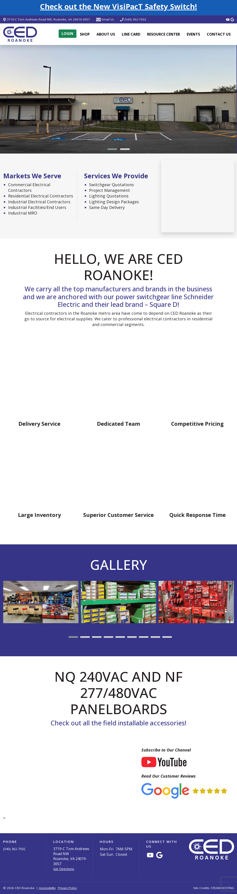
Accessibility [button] (47, 888)
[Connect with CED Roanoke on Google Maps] (232, 19)
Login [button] (67, 33)
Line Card (131, 34)
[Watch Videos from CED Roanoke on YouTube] (228, 19)
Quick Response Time (197, 515)
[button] (112, 149)
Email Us (108, 19)
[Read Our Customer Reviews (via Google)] (184, 790)
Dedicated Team (118, 424)
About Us (106, 34)
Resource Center (163, 34)
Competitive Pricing (197, 424)
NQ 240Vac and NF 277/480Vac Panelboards (118, 692)
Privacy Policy (67, 888)
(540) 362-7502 (135, 19)
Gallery (118, 565)
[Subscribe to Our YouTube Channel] (163, 761)
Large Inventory (39, 515)
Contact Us (219, 34)
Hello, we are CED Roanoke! (118, 267)
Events (193, 34)
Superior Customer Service (118, 515)
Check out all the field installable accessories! (118, 723)
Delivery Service (39, 424)
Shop (85, 34)
